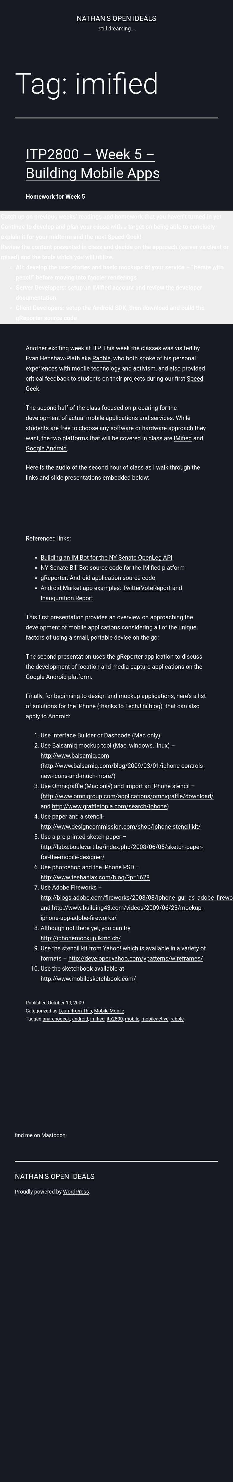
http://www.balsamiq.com (75, 755)
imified (97, 1019)
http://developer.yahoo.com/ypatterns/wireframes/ (135, 958)
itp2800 (115, 1019)
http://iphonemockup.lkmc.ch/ (81, 938)
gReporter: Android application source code (98, 577)
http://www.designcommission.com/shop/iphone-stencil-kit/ (121, 826)
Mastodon (53, 1135)
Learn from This (75, 1011)
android (80, 1019)
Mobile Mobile (109, 1011)
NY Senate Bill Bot (64, 567)
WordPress (76, 1191)
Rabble (101, 358)
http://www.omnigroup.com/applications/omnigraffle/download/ (128, 796)
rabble (177, 1019)
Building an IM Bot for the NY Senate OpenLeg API (107, 557)
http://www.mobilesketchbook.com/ (88, 978)
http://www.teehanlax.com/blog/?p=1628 (95, 877)
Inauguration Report (67, 598)
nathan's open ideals (116, 18)
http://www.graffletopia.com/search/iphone (109, 806)
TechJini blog (142, 706)
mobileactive (154, 1019)
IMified (183, 438)
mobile (132, 1019)
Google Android (46, 448)
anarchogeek (56, 1019)
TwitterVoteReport (147, 588)
